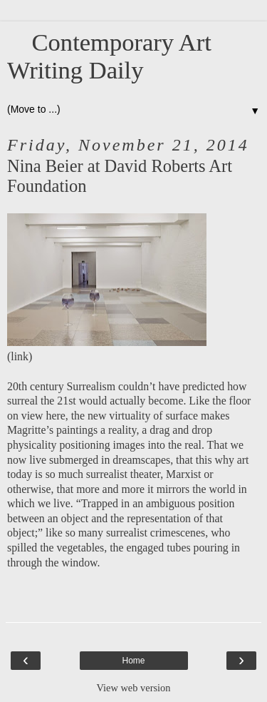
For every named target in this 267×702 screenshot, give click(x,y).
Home (133, 661)
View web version (134, 687)
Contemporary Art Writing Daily (109, 56)
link (19, 356)
